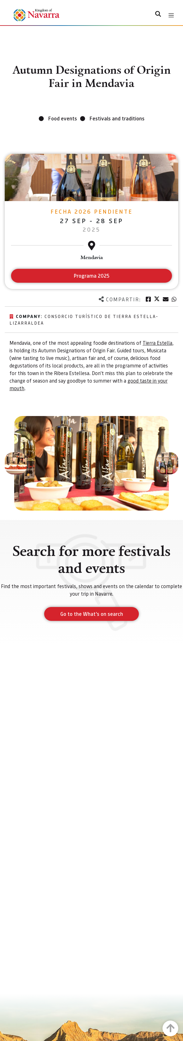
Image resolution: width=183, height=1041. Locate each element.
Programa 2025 (91, 275)
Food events (62, 118)
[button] (16, 463)
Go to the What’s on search (91, 613)
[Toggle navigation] (171, 15)
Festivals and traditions (117, 118)
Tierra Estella (157, 342)
